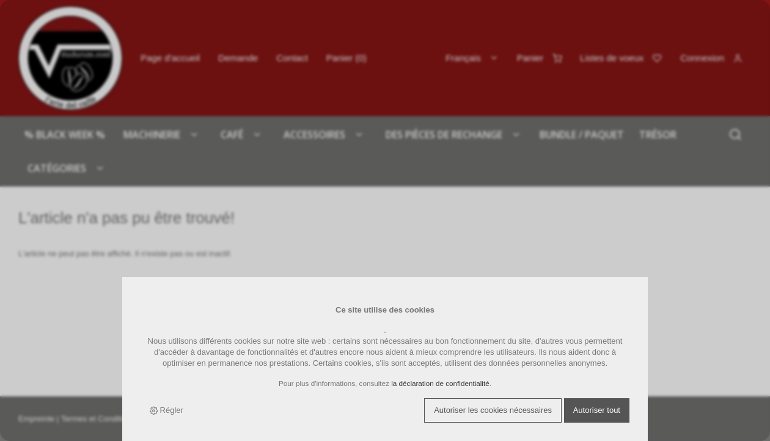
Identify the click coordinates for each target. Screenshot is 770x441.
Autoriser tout (596, 410)
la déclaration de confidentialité (440, 383)
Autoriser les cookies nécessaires (493, 410)
